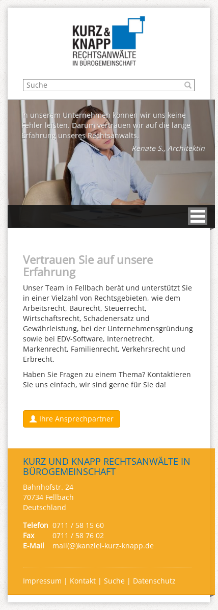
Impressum (43, 581)
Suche (114, 581)
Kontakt (84, 581)
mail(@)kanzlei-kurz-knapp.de (103, 545)
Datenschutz (154, 581)
